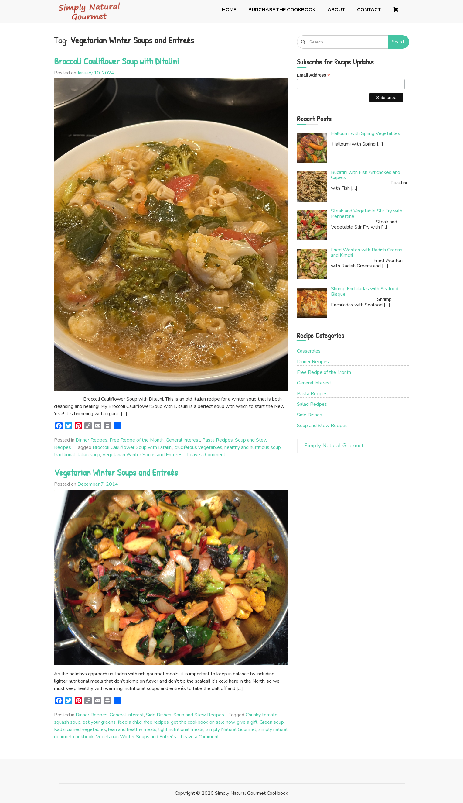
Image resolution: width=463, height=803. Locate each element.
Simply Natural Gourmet (231, 729)
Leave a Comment (206, 454)
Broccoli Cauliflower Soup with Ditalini (116, 61)
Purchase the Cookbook (281, 9)
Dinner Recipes (91, 440)
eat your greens (99, 722)
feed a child (130, 722)
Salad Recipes (312, 404)
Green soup (272, 722)
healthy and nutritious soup (252, 447)
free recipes (156, 722)
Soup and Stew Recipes (198, 715)
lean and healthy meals (132, 729)
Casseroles (309, 351)
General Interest (183, 440)
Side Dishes (158, 715)
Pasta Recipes (217, 440)
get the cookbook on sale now (203, 722)
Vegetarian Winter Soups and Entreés (142, 454)
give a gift (247, 722)
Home (229, 9)
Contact (369, 9)
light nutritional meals (180, 729)
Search (399, 42)
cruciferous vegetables (198, 447)
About (336, 9)
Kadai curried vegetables (80, 729)
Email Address (313, 75)
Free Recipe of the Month (137, 440)
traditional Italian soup (77, 454)
